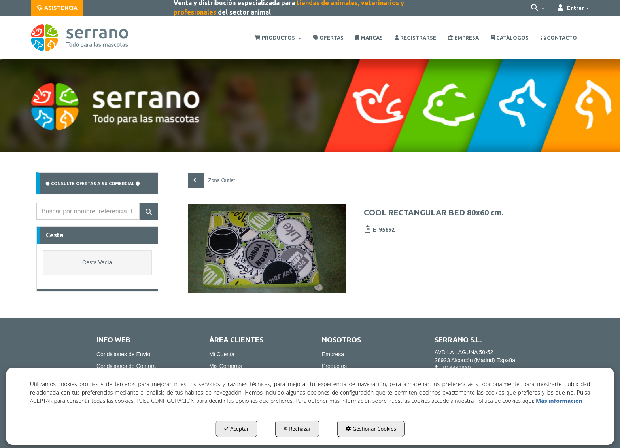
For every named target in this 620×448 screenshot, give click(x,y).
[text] (88, 211)
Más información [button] (559, 400)
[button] (57, 8)
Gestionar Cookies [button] (371, 428)
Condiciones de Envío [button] (123, 354)
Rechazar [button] (297, 428)
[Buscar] (148, 211)
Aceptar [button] (236, 428)
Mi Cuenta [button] (221, 354)
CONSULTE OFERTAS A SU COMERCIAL (92, 183)
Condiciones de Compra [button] (126, 366)
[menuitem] (57, 8)
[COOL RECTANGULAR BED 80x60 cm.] (267, 248)
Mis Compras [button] (225, 366)
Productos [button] (334, 366)
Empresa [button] (333, 354)
